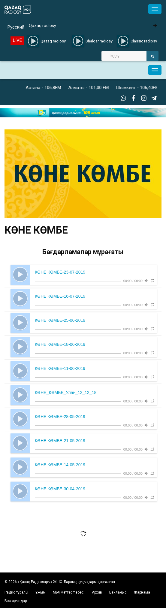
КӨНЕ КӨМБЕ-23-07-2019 (60, 272)
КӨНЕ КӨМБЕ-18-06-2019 (60, 344)
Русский (16, 27)
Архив (97, 592)
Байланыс (118, 592)
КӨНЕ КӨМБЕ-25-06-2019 (60, 320)
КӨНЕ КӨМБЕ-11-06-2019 (60, 368)
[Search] (123, 56)
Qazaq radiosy (42, 25)
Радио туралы (16, 592)
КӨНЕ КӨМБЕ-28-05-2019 (60, 416)
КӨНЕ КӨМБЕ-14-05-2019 (60, 464)
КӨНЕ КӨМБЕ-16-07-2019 (60, 296)
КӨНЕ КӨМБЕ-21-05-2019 (60, 440)
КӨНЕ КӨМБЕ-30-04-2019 (60, 488)
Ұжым (40, 592)
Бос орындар (16, 601)
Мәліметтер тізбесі (69, 592)
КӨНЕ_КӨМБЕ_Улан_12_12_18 (65, 392)
